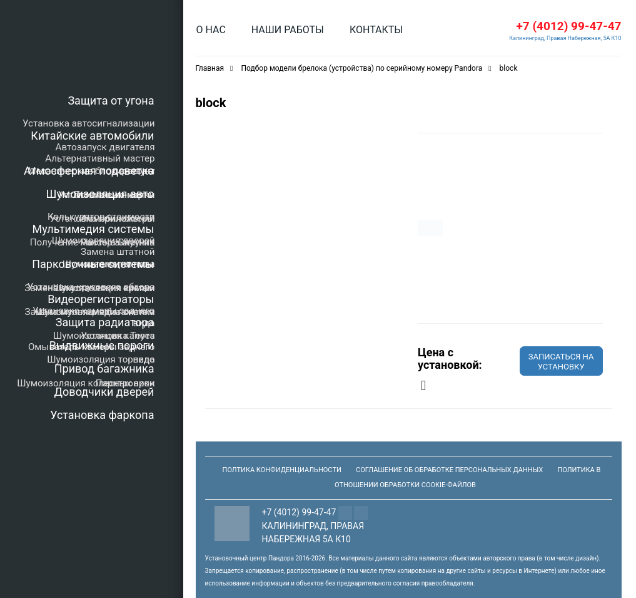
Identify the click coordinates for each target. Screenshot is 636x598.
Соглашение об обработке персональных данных (449, 470)
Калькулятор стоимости (101, 216)
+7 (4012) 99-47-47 (568, 26)
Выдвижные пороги (101, 345)
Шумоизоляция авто (100, 193)
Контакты (376, 30)
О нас (211, 30)
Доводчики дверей (104, 391)
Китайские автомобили (92, 135)
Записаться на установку (561, 361)
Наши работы (287, 30)
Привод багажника (104, 368)
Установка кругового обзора (91, 286)
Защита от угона (111, 100)
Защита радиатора (105, 322)
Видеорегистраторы (101, 299)
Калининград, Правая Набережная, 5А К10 (565, 38)
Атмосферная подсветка (89, 170)
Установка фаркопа (102, 414)
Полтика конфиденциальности (282, 470)
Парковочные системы (93, 264)
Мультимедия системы (93, 228)
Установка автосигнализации (88, 123)
